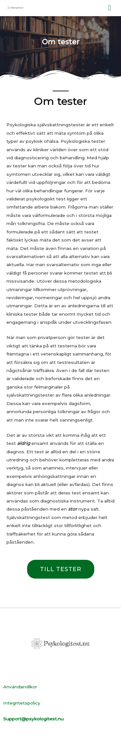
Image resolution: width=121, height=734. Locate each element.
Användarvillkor (20, 686)
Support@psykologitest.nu (33, 718)
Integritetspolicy (21, 703)
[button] (60, 569)
